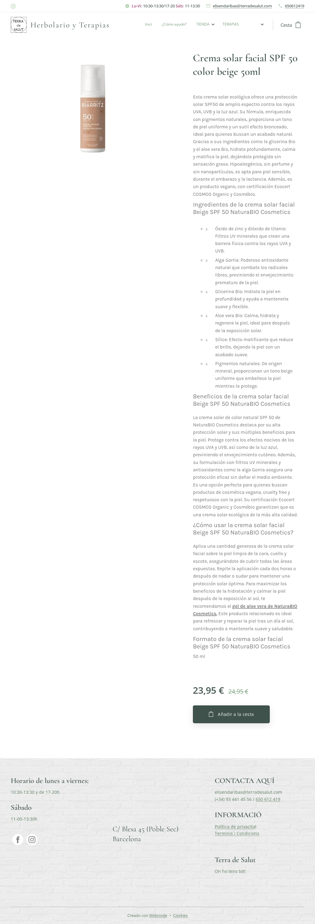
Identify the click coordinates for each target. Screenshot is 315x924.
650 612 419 (268, 799)
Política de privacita (235, 826)
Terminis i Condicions (237, 833)
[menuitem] (211, 25)
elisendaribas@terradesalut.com (242, 6)
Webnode (158, 915)
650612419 (294, 6)
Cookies (180, 915)
